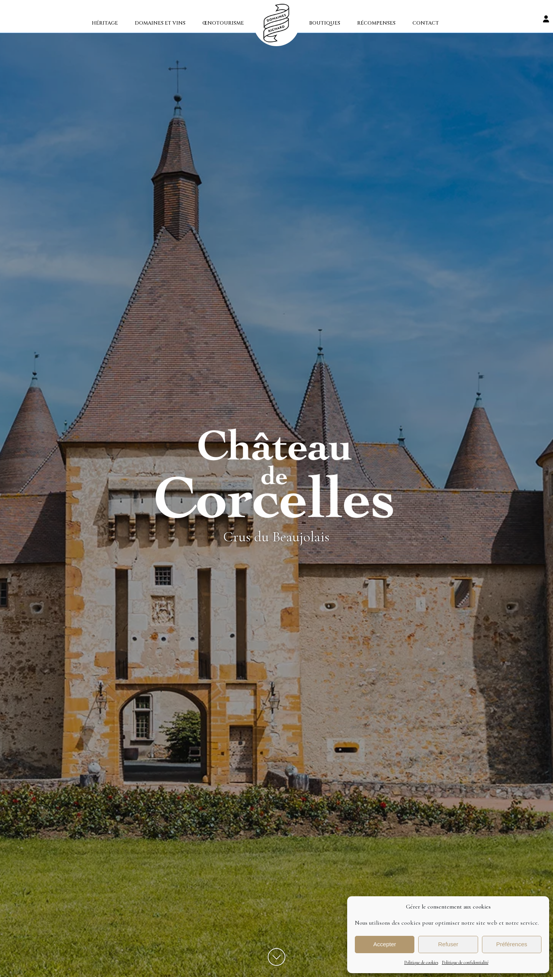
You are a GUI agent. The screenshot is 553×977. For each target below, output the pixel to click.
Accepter (384, 944)
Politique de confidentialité (465, 962)
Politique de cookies (421, 962)
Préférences (511, 944)
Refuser (448, 944)
